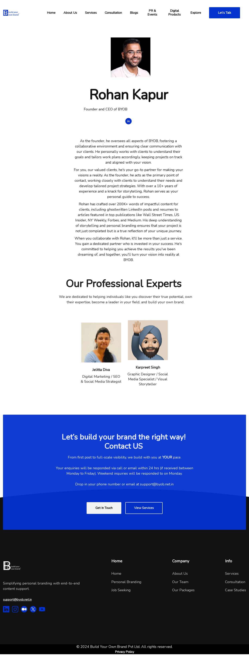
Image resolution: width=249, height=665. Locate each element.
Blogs (134, 13)
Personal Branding (126, 582)
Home (116, 573)
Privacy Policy (124, 652)
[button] (51, 12)
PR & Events (152, 13)
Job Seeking (121, 590)
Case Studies (235, 590)
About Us (180, 573)
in (128, 121)
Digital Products (174, 13)
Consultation (235, 582)
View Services (144, 519)
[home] (23, 13)
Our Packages (183, 590)
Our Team (180, 582)
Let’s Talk (224, 13)
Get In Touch (104, 519)
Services (91, 13)
